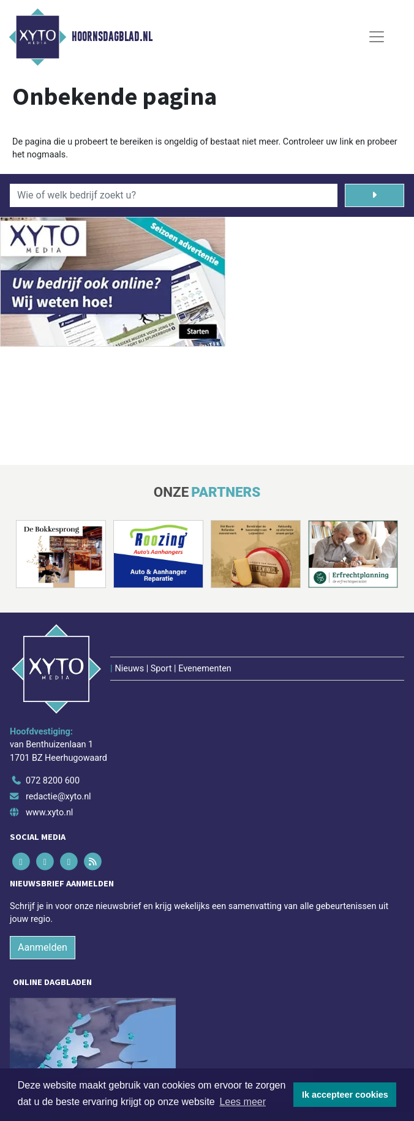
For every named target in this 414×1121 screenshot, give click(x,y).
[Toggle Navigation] (376, 37)
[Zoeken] (374, 195)
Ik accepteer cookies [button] (345, 1095)
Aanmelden (42, 947)
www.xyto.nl (49, 812)
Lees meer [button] (242, 1101)
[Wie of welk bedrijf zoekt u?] (173, 195)
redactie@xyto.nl (58, 796)
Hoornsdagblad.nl (112, 37)
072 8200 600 (53, 781)
